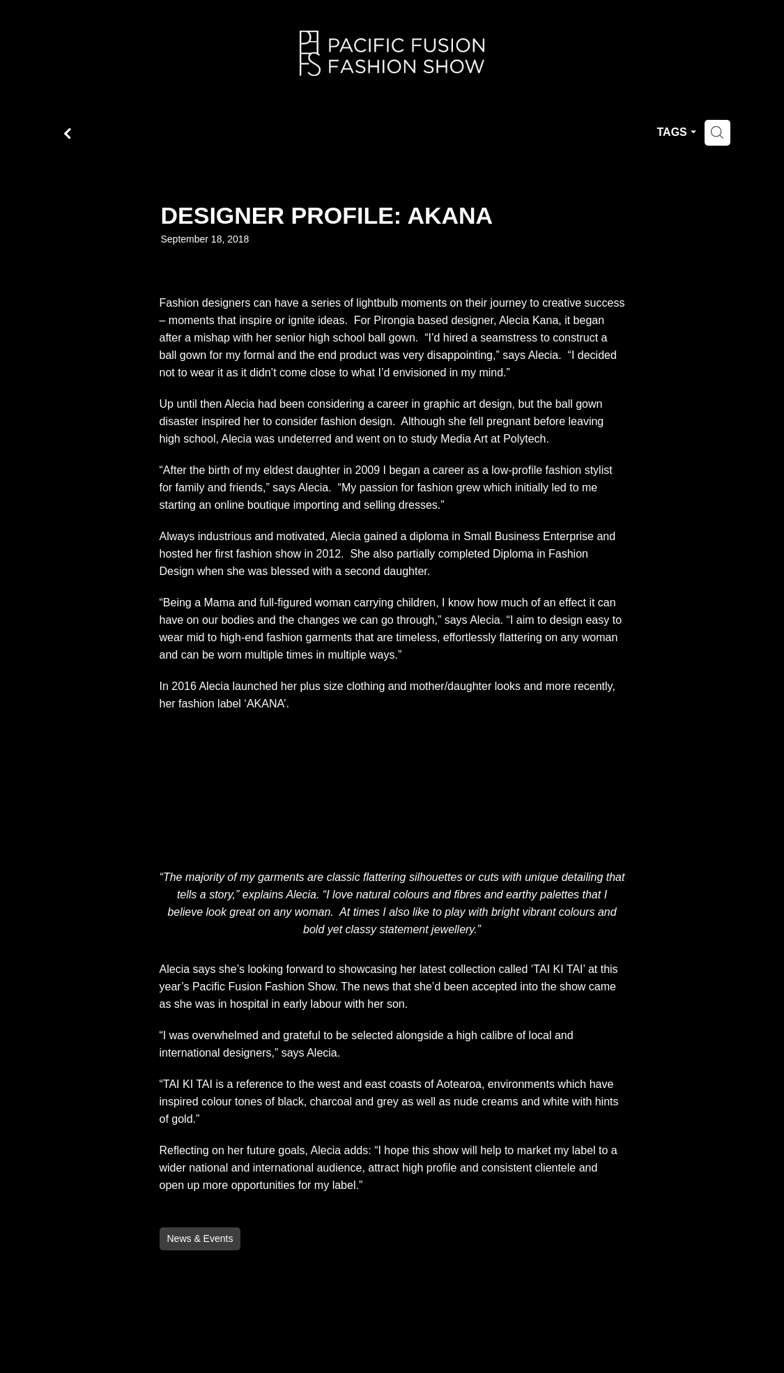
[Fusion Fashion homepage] (392, 53)
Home (46, 51)
